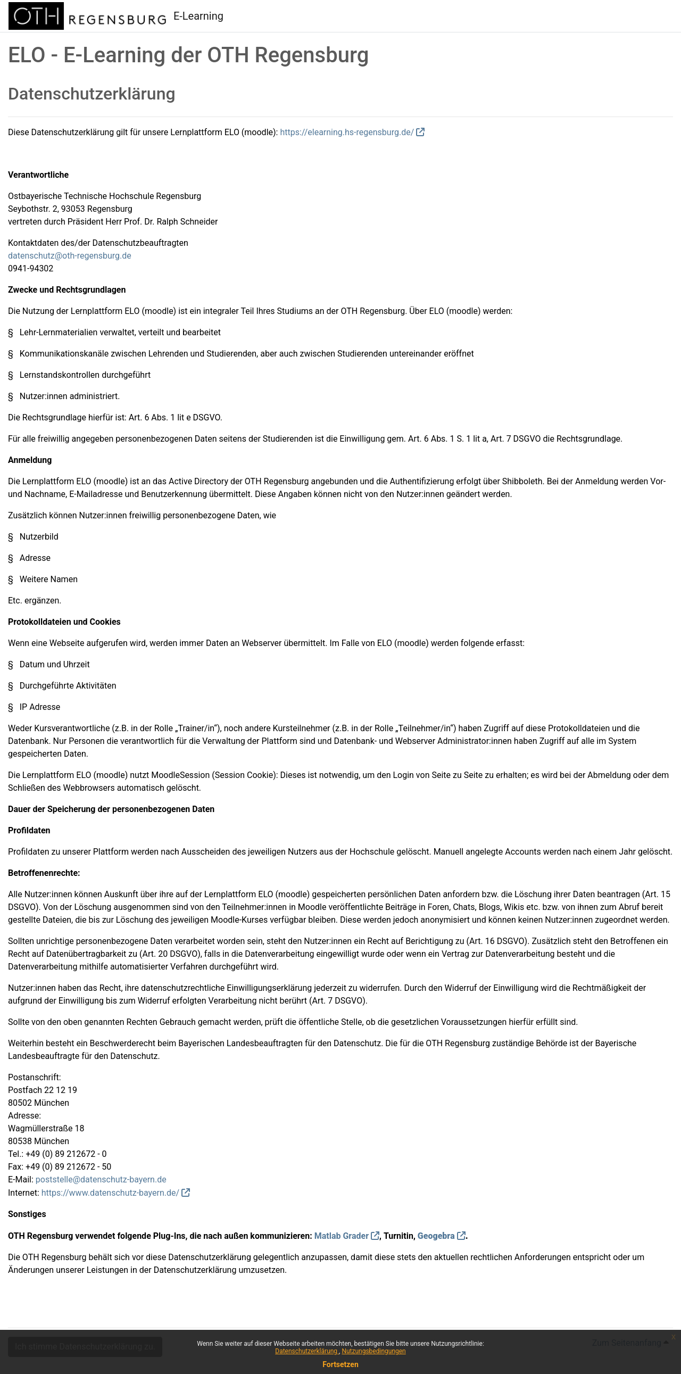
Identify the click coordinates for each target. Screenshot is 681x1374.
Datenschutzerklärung (307, 1351)
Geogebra (436, 1236)
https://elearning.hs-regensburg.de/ (347, 132)
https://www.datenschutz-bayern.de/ (110, 1193)
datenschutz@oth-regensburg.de (69, 256)
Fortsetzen (340, 1364)
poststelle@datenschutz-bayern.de (101, 1179)
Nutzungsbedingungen (373, 1351)
